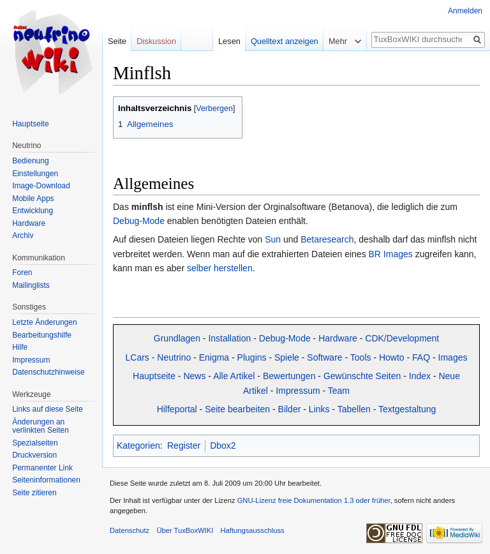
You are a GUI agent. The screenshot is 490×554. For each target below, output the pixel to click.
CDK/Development (402, 338)
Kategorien (138, 445)
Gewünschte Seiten (362, 376)
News (194, 376)
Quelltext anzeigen (284, 41)
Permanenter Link (42, 467)
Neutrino (174, 357)
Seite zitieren (34, 492)
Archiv (22, 235)
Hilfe (19, 347)
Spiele (286, 357)
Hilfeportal (177, 409)
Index (420, 376)
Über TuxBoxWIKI (184, 530)
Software (324, 357)
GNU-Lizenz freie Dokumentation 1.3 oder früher (313, 500)
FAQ (421, 357)
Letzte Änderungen (44, 322)
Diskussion (156, 41)
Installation (229, 338)
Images (453, 357)
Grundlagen (177, 338)
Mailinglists (31, 285)
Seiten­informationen (46, 479)
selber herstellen (220, 268)
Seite (117, 41)
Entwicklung (32, 210)
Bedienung (30, 160)
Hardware (337, 338)
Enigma (214, 357)
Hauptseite (154, 376)
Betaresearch (327, 239)
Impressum (298, 391)
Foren (22, 272)
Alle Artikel (234, 376)
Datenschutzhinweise (48, 372)
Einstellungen (35, 173)
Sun (273, 239)
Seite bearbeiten (237, 409)
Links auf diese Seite (47, 409)
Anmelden (465, 10)
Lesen (229, 41)
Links (319, 409)
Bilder (289, 409)
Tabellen (354, 409)
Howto (392, 357)
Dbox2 (222, 445)
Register (183, 445)
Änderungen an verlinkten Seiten (40, 426)
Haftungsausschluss (252, 530)
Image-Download (41, 185)
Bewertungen (289, 376)
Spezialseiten (34, 442)
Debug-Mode (139, 221)
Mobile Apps (33, 198)
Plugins (252, 357)
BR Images (391, 254)
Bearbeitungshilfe (41, 335)
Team (339, 391)
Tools (360, 357)
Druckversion (34, 455)
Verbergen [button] (214, 108)
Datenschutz (129, 530)
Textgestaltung (407, 409)
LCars (137, 357)
